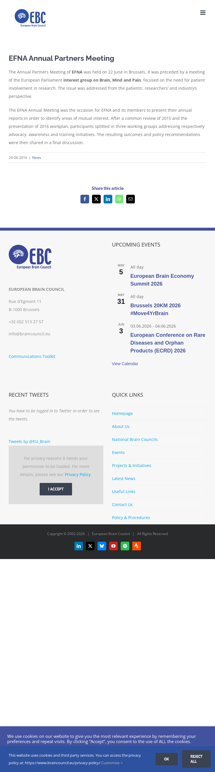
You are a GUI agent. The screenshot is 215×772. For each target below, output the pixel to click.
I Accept (56, 489)
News (36, 157)
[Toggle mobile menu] (203, 13)
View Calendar (125, 363)
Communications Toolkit (32, 356)
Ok (166, 759)
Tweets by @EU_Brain (29, 441)
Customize (112, 762)
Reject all (196, 759)
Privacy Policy (78, 474)
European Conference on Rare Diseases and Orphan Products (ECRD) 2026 (168, 343)
